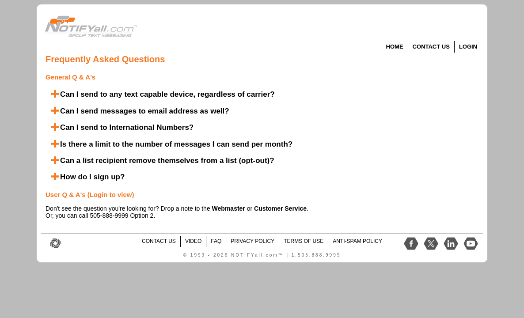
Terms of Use (303, 241)
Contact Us (431, 46)
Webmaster (228, 208)
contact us (159, 241)
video (193, 241)
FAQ (216, 241)
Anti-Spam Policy (357, 241)
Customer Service (280, 208)
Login (468, 46)
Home (394, 46)
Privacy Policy (252, 241)
